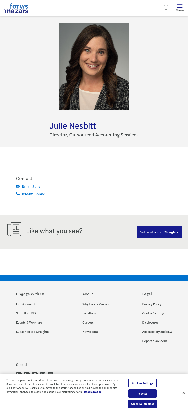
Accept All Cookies (142, 404)
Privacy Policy (151, 304)
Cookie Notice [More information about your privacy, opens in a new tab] (92, 392)
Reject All (142, 393)
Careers (88, 322)
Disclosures (150, 322)
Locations (89, 313)
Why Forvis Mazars (95, 304)
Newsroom (90, 331)
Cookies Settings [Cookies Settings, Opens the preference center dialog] (142, 383)
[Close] (183, 393)
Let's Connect (25, 304)
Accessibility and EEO (157, 331)
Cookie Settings (153, 313)
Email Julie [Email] (28, 186)
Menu (180, 8)
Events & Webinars (29, 322)
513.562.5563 (30, 193)
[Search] (167, 8)
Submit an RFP (26, 313)
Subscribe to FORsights (159, 231)
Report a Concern (154, 340)
